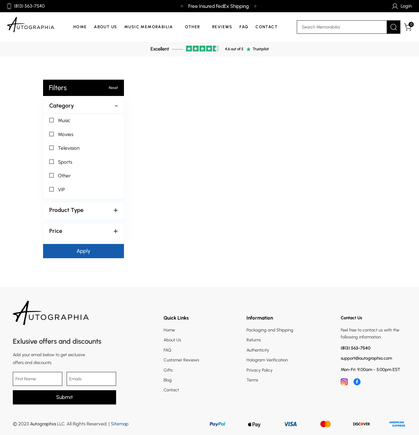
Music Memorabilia (148, 26)
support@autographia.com (366, 358)
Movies (61, 134)
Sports (60, 162)
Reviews (222, 26)
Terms (252, 380)
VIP (57, 189)
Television (64, 148)
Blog (168, 380)
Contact (266, 26)
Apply (83, 251)
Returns (253, 340)
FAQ (243, 26)
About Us (105, 26)
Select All (57, 113)
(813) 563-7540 (26, 6)
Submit (64, 397)
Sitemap (120, 424)
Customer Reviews (181, 360)
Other (192, 26)
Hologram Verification (267, 360)
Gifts (168, 370)
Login (402, 6)
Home (80, 26)
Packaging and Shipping (269, 330)
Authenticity (257, 350)
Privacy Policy (259, 370)
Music (59, 120)
